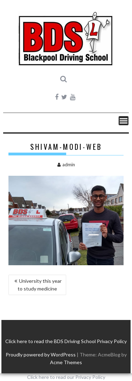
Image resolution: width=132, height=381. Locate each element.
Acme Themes (66, 362)
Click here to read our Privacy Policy (66, 377)
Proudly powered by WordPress (41, 354)
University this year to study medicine (40, 285)
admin (66, 164)
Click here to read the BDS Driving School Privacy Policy (66, 341)
